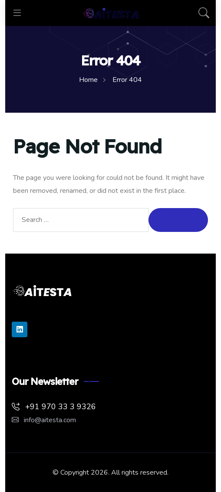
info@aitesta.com (44, 420)
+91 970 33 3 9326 (54, 406)
